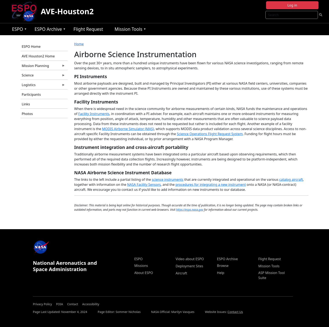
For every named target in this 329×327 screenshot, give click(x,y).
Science (43, 76)
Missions (141, 265)
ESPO (18, 30)
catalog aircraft (291, 179)
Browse (222, 265)
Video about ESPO (190, 259)
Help (220, 272)
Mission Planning (43, 66)
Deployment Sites (189, 266)
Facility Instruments (93, 113)
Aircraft (181, 273)
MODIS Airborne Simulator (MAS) (128, 129)
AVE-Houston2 (67, 11)
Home (79, 44)
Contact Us (235, 312)
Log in (292, 5)
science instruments (168, 179)
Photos (27, 113)
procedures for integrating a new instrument (210, 184)
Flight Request (88, 29)
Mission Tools (129, 30)
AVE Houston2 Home (38, 56)
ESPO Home (31, 46)
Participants (31, 94)
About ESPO (143, 272)
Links (26, 104)
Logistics (43, 86)
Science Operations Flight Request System (210, 134)
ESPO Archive (49, 30)
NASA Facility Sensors (144, 184)
